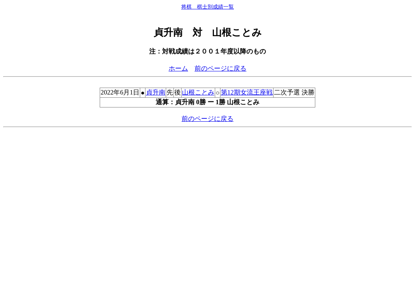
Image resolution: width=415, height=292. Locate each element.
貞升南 (155, 92)
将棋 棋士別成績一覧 (207, 7)
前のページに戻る (220, 68)
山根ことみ (198, 92)
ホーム (178, 68)
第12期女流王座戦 (247, 92)
